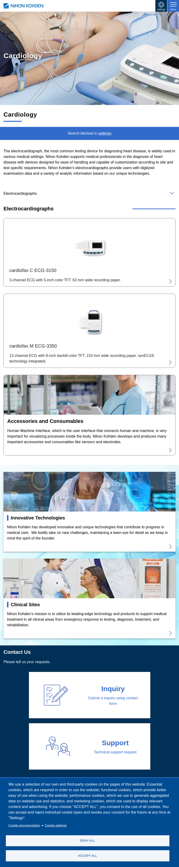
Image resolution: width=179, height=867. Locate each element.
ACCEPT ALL (87, 855)
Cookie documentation (24, 825)
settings (161, 9)
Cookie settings (56, 825)
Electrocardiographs (20, 193)
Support (115, 743)
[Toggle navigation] (173, 6)
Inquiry (113, 689)
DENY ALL (87, 840)
